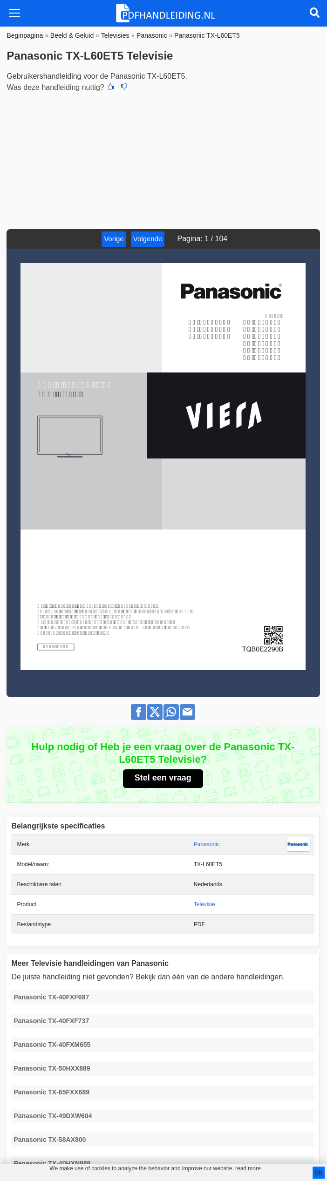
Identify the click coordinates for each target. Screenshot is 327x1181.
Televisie (204, 904)
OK (318, 1172)
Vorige (114, 239)
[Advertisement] (163, 159)
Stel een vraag (163, 777)
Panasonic (207, 844)
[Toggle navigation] (14, 13)
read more (248, 1168)
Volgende (148, 239)
